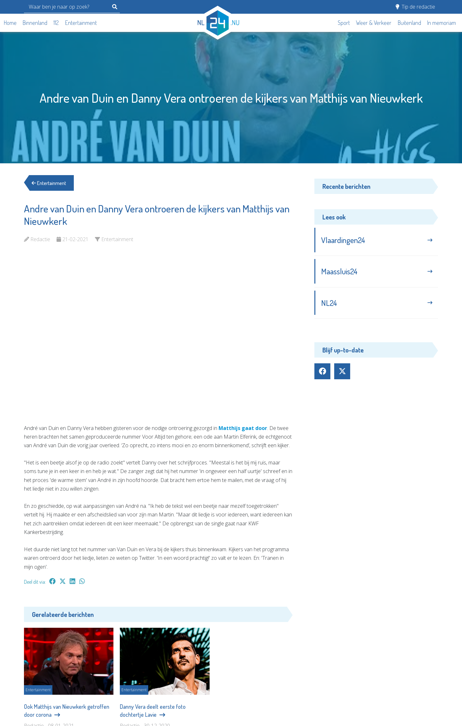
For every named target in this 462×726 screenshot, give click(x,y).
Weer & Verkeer (373, 22)
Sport (344, 22)
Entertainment (81, 22)
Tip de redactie (415, 6)
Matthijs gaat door (243, 428)
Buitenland (409, 22)
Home (10, 22)
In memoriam (441, 22)
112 (56, 22)
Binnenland (35, 22)
